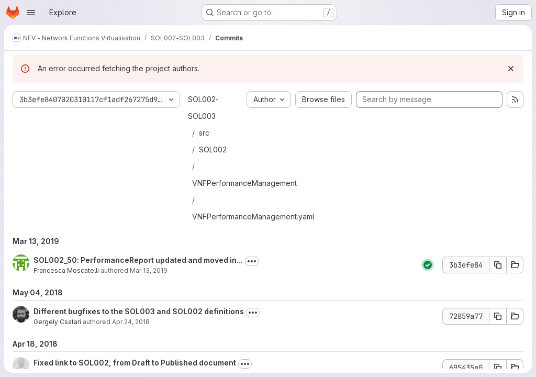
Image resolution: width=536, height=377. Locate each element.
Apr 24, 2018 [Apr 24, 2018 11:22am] (131, 322)
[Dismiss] (511, 68)
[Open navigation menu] (31, 12)
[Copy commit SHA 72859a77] (497, 316)
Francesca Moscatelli (66, 270)
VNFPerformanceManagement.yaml (253, 216)
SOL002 (213, 149)
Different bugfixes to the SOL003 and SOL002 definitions (139, 311)
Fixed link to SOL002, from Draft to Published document (135, 362)
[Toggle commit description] (252, 261)
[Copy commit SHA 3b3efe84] (497, 265)
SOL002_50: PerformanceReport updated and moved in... (138, 260)
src (204, 132)
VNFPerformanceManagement (244, 183)
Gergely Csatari (57, 322)
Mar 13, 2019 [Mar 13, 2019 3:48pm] (149, 270)
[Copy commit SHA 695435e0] (497, 367)
